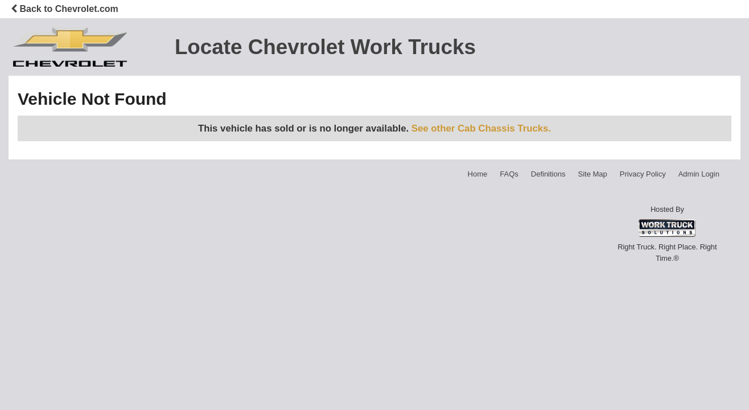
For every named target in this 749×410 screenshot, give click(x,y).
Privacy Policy (643, 174)
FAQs (509, 174)
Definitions (548, 174)
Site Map (592, 174)
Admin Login (698, 174)
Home (478, 174)
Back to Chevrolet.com (64, 9)
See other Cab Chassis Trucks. (481, 128)
